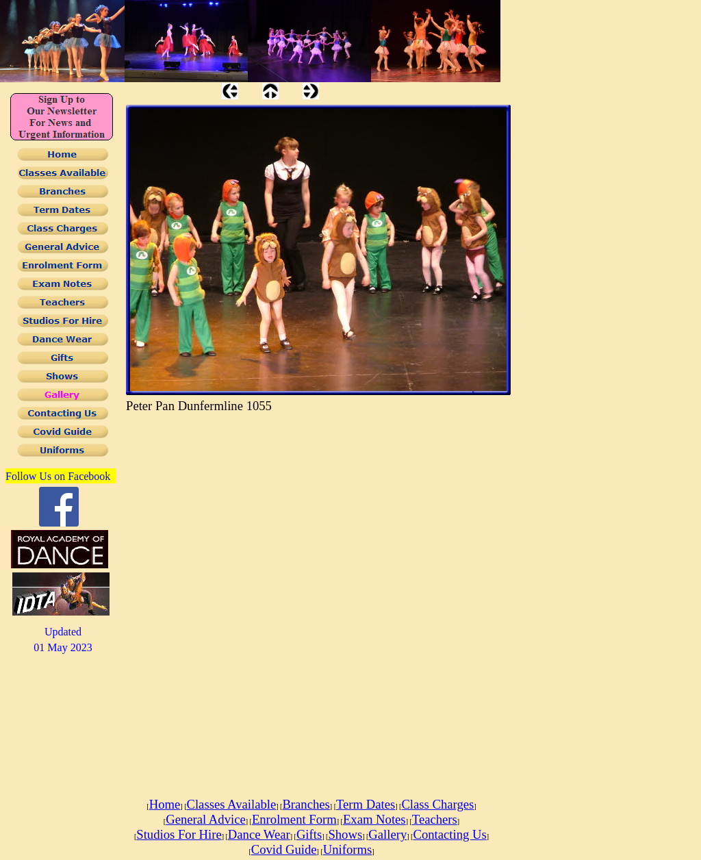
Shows (345, 834)
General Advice (206, 819)
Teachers (434, 819)
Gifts (309, 834)
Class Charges (437, 804)
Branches (305, 804)
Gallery (387, 834)
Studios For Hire (178, 834)
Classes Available (231, 804)
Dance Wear (259, 834)
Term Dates (365, 804)
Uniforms (347, 849)
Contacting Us (449, 834)
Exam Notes (374, 819)
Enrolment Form (294, 819)
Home (165, 804)
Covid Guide (284, 849)
